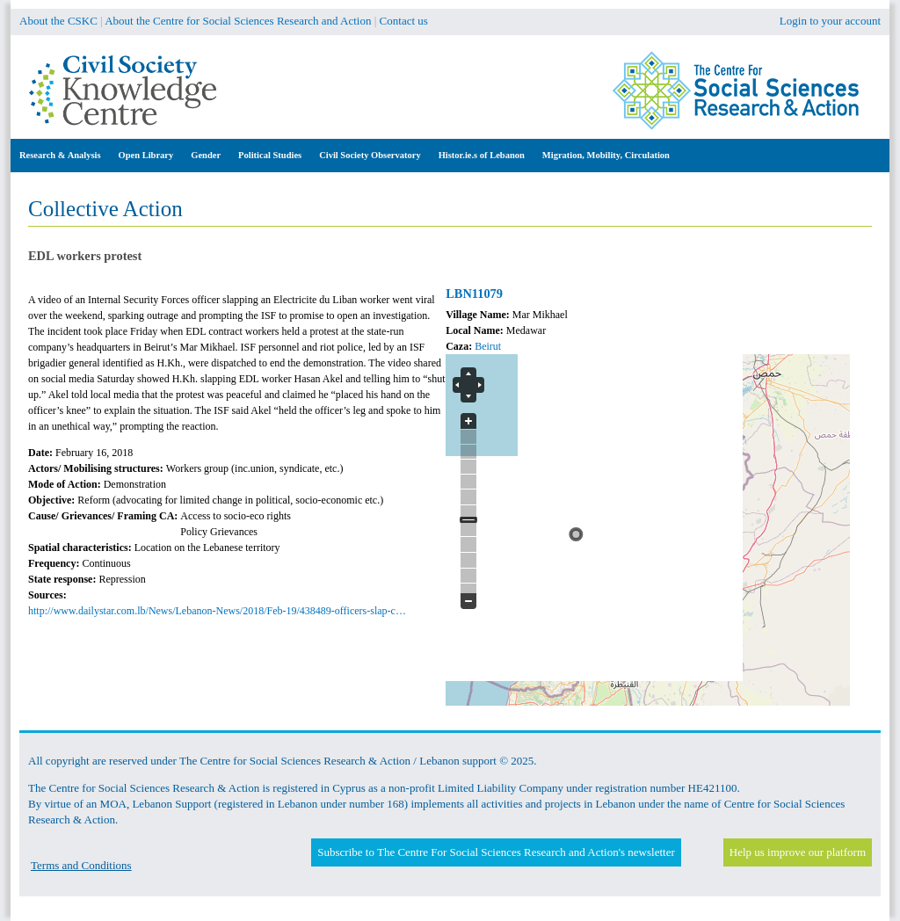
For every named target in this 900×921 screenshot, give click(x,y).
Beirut (488, 346)
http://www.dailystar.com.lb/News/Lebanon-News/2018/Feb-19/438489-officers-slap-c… (217, 611)
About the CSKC (58, 20)
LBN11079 (474, 293)
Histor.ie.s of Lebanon (482, 155)
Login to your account (830, 20)
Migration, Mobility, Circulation (606, 155)
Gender (206, 155)
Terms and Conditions (81, 865)
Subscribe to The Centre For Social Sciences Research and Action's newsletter (495, 852)
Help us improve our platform (797, 852)
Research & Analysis (60, 155)
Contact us (404, 20)
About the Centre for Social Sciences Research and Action (238, 20)
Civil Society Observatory (369, 155)
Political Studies (269, 155)
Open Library (146, 155)
